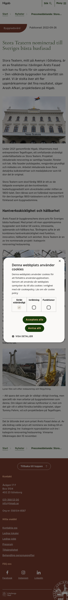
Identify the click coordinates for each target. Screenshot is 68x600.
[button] (22, 336)
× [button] (59, 261)
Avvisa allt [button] (34, 328)
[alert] (34, 300)
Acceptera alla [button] (34, 319)
